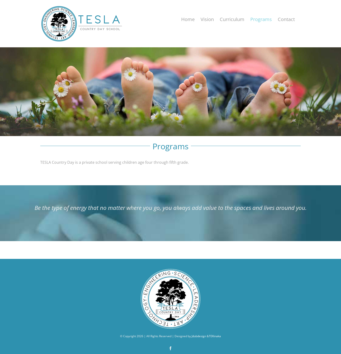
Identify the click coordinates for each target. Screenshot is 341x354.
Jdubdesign (199, 336)
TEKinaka (215, 336)
